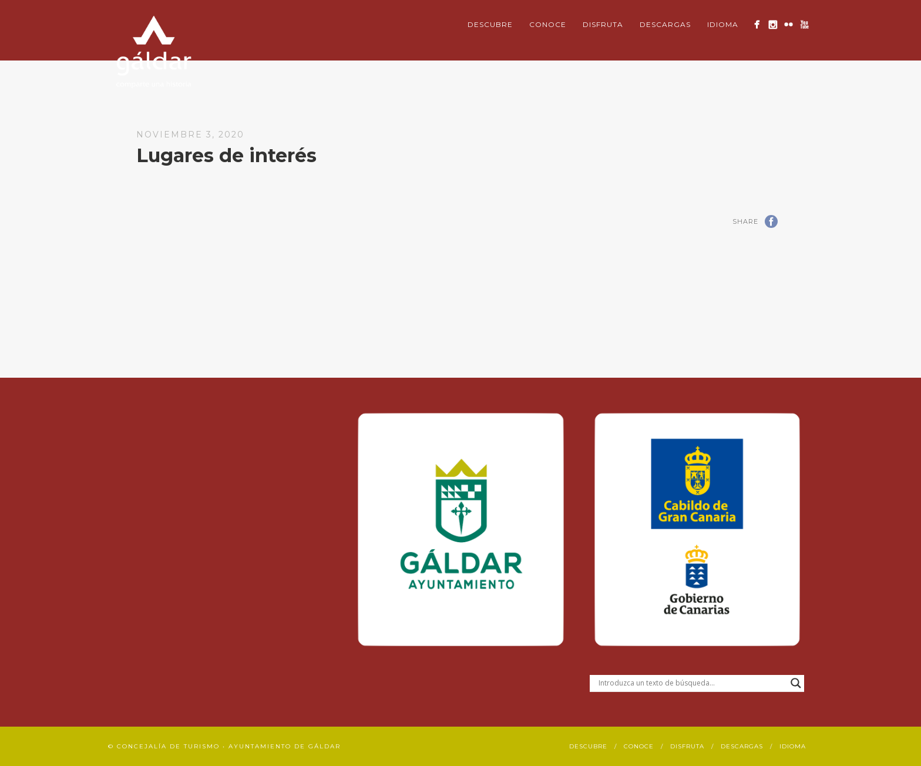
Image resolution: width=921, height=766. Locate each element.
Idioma (722, 24)
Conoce (547, 24)
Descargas (665, 24)
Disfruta (603, 24)
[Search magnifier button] (796, 683)
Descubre (490, 24)
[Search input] (692, 683)
